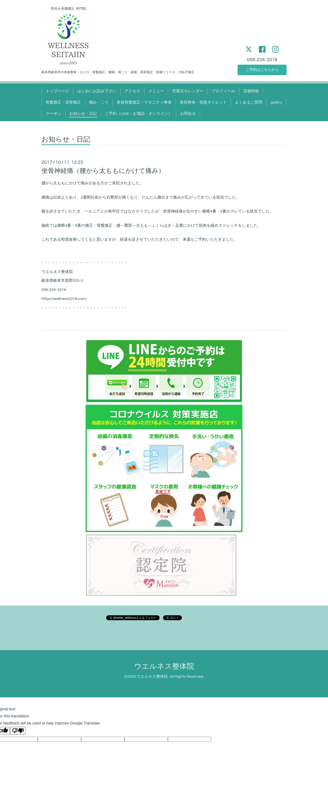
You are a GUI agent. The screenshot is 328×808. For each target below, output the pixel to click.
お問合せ (188, 114)
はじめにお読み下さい (96, 91)
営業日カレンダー (187, 91)
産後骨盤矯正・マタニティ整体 (144, 102)
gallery (276, 102)
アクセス (132, 91)
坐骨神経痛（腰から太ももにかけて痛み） (103, 171)
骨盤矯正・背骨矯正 (63, 102)
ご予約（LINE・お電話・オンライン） (138, 114)
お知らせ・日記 (83, 114)
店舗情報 (251, 91)
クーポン (53, 114)
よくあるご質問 (248, 102)
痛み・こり (99, 102)
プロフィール (223, 91)
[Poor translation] (18, 731)
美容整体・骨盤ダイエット (203, 102)
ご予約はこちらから (262, 69)
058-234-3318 (262, 58)
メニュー (156, 91)
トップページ (57, 91)
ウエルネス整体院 (164, 666)
